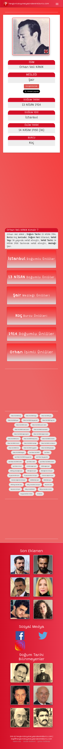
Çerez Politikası (44, 741)
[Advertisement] (31, 170)
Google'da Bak (31, 86)
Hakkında (17, 741)
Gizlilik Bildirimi (29, 741)
